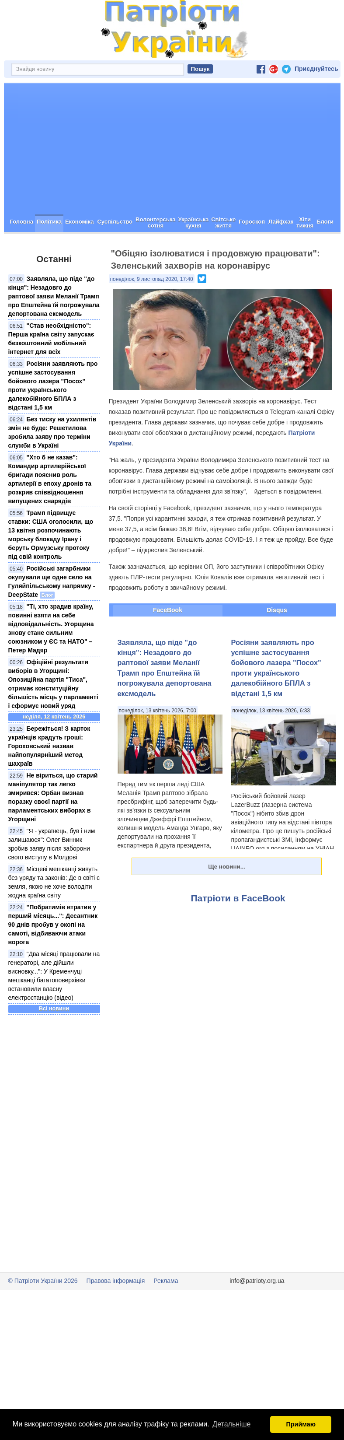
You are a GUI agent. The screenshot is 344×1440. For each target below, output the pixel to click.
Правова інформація (116, 1311)
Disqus (277, 641)
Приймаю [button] (301, 1424)
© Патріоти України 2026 (43, 1311)
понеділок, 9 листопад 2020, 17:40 (151, 310)
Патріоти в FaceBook (238, 929)
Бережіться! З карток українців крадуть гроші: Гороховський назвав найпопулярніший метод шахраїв (49, 777)
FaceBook (167, 641)
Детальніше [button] (231, 1424)
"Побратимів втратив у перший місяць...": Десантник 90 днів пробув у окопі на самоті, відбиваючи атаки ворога (53, 956)
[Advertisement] (172, 180)
